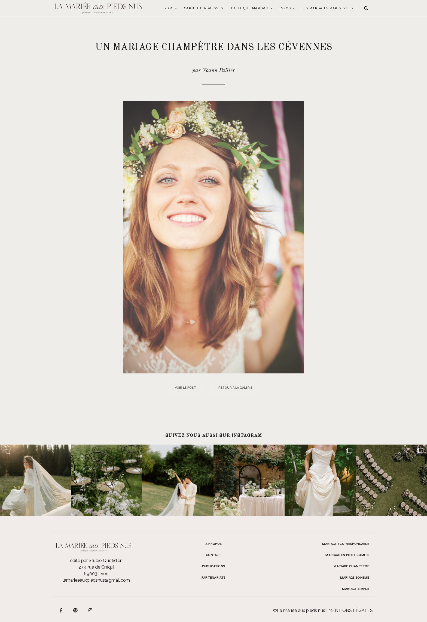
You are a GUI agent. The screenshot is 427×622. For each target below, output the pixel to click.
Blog (168, 8)
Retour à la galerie (235, 387)
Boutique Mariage (250, 8)
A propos (213, 544)
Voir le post (185, 387)
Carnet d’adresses (203, 8)
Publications (213, 566)
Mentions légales (350, 610)
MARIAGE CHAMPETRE (351, 566)
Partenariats (214, 578)
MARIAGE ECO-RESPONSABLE (345, 544)
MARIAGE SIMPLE (355, 589)
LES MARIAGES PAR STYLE (325, 8)
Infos (285, 8)
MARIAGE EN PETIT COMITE (347, 555)
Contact (213, 555)
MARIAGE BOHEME (354, 578)
